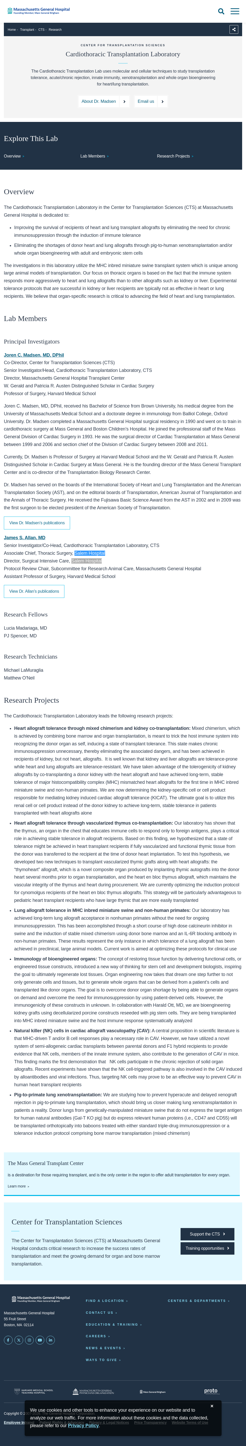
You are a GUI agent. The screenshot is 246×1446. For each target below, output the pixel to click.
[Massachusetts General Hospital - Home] (41, 1299)
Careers (96, 1336)
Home (12, 30)
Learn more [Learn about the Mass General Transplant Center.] (17, 1186)
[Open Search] (221, 11)
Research (55, 30)
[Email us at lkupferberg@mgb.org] (151, 101)
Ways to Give (101, 1360)
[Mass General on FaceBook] (8, 1340)
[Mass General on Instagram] (29, 1340)
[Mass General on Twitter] (18, 1340)
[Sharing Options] (234, 29)
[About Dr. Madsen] (104, 101)
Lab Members (92, 156)
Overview (12, 156)
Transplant (27, 30)
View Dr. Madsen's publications (37, 523)
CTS (41, 30)
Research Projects (173, 156)
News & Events (103, 1348)
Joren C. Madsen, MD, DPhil (34, 355)
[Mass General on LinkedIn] (50, 1340)
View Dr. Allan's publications (34, 591)
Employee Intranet (19, 1422)
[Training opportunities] (207, 1248)
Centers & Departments (197, 1301)
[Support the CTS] (207, 1234)
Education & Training (112, 1324)
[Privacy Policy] (83, 1425)
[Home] (51, 11)
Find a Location (105, 1301)
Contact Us (100, 1313)
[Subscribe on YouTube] (40, 1340)
